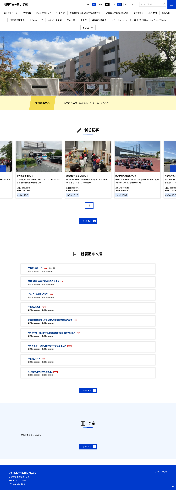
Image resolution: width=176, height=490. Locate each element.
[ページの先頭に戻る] (173, 487)
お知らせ (166, 12)
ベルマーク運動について (38, 293)
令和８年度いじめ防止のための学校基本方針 (47, 345)
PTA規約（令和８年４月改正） (40, 371)
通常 (94, 4)
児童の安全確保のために (117, 12)
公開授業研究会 (17, 20)
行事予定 (60, 12)
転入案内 (152, 12)
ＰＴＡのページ (36, 20)
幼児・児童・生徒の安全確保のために (44, 280)
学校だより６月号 (35, 267)
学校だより (138, 12)
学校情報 (27, 12)
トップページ (11, 12)
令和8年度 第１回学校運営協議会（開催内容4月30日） (52, 332)
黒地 (107, 4)
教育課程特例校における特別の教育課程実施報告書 (50, 319)
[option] (88, 63)
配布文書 (71, 20)
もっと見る (87, 221)
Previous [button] (3, 168)
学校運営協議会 (99, 20)
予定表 (83, 20)
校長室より (88, 27)
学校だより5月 (34, 306)
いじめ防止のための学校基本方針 (85, 12)
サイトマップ (162, 471)
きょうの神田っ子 (43, 12)
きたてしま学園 (55, 20)
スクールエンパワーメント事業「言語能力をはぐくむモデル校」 (139, 20)
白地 (100, 4)
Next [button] (173, 168)
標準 (119, 4)
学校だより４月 (34, 358)
